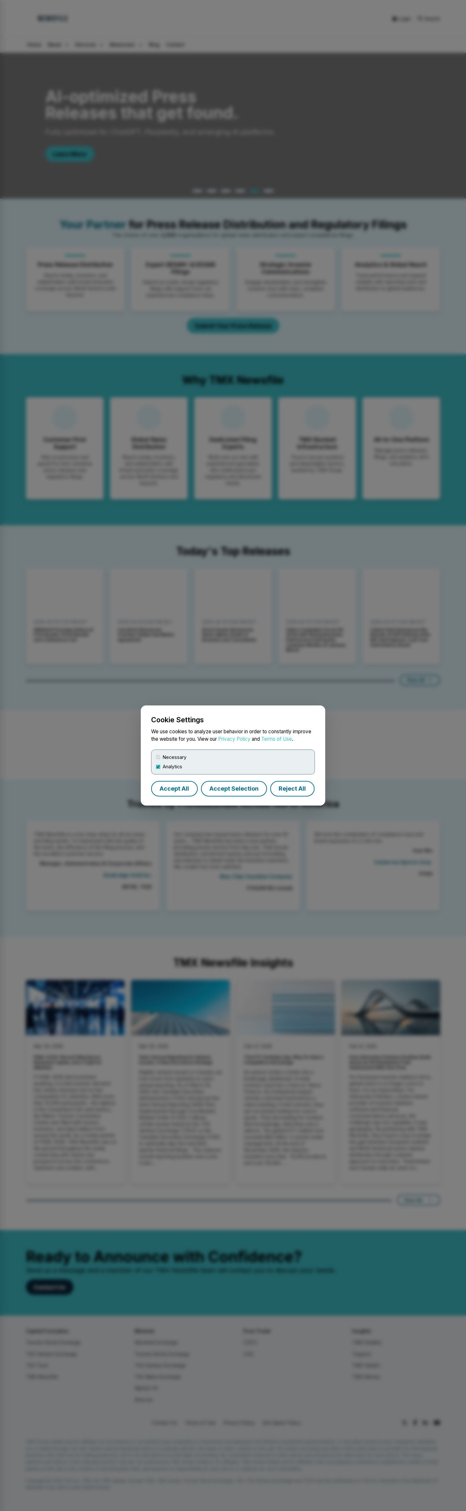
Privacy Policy (234, 739)
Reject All (292, 788)
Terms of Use (276, 739)
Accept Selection (234, 788)
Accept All (174, 788)
